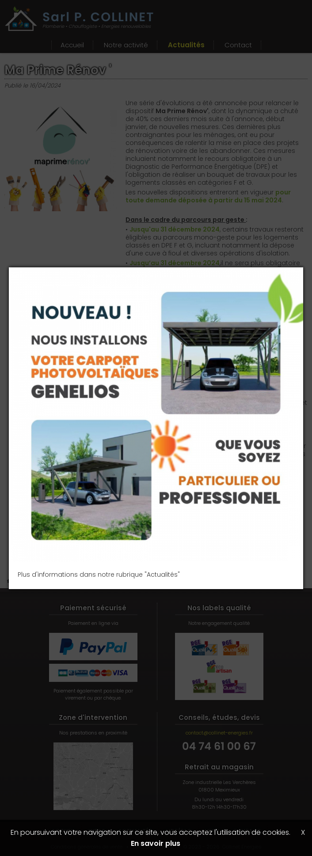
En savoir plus (155, 843)
